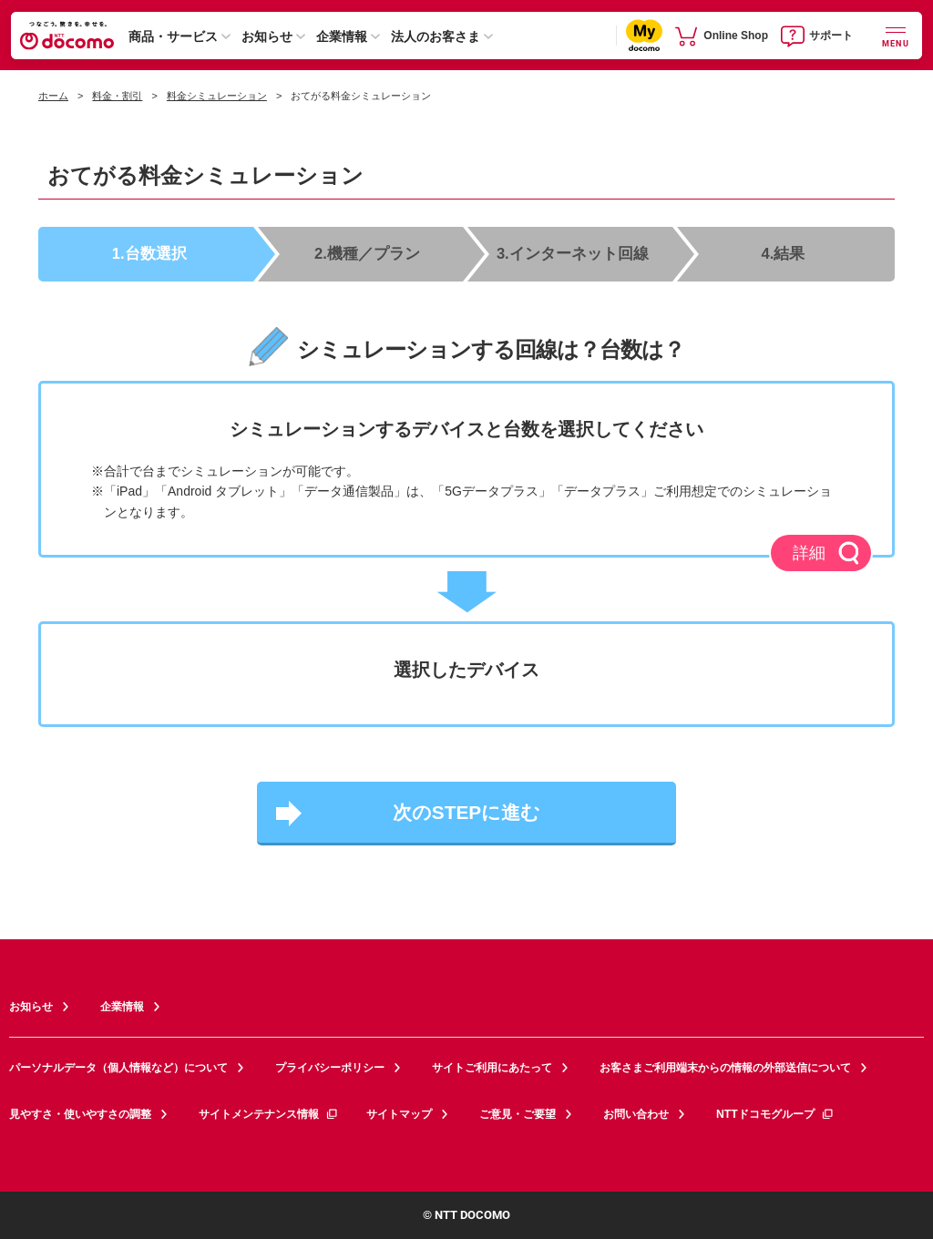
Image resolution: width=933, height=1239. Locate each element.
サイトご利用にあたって (492, 1066)
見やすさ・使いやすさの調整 (80, 1112)
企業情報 (341, 36)
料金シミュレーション (217, 95)
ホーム (53, 95)
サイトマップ (399, 1112)
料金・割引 (117, 95)
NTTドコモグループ (775, 1112)
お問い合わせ (636, 1112)
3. (573, 252)
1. (150, 252)
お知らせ (266, 36)
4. (783, 252)
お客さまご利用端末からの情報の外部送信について (725, 1066)
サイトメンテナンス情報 (269, 1112)
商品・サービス (173, 36)
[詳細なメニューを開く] (895, 35)
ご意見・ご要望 (517, 1112)
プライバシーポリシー (329, 1066)
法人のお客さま (435, 36)
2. (369, 252)
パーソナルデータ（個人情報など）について (118, 1066)
